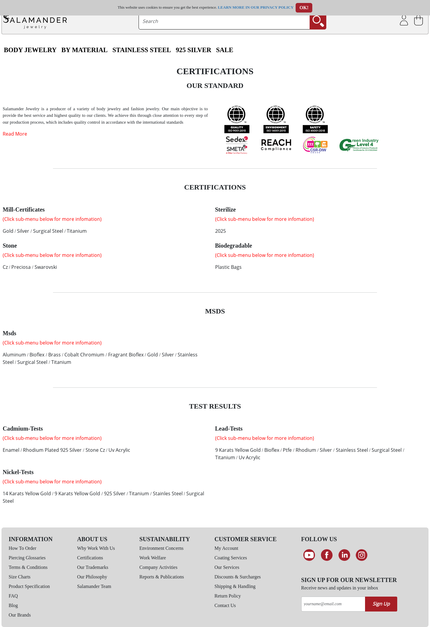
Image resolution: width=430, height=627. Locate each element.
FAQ (13, 595)
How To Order (22, 548)
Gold (8, 231)
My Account (226, 548)
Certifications (90, 557)
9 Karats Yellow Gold (238, 450)
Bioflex (37, 354)
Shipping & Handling (235, 586)
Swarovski (46, 267)
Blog (13, 605)
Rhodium (306, 450)
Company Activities (158, 567)
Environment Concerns (161, 548)
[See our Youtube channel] (309, 555)
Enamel (11, 450)
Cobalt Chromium (84, 354)
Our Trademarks (92, 567)
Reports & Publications (161, 576)
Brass (54, 354)
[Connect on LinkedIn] (344, 555)
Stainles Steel (168, 493)
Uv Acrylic (119, 450)
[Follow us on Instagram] (361, 555)
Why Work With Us (96, 548)
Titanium (77, 231)
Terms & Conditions (28, 567)
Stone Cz (95, 450)
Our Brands (20, 614)
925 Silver (193, 50)
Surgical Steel (48, 231)
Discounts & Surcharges (238, 576)
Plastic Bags (228, 267)
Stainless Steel (141, 50)
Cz (5, 267)
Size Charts (19, 576)
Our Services (227, 567)
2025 (220, 231)
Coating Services (231, 557)
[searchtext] (224, 21)
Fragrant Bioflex (126, 354)
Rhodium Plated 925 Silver (52, 450)
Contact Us (225, 605)
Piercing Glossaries (27, 557)
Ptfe (287, 450)
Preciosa (21, 267)
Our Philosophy (92, 576)
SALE (224, 50)
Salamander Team (94, 586)
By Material (84, 50)
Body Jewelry (30, 50)
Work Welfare (152, 557)
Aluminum (14, 354)
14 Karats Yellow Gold (27, 493)
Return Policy (228, 595)
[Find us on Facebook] (327, 555)
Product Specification (29, 586)
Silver (23, 231)
